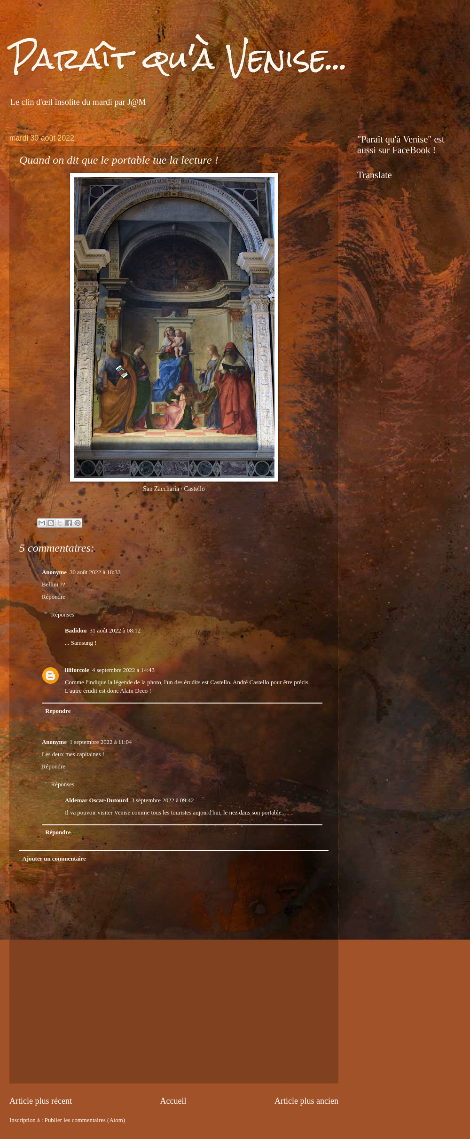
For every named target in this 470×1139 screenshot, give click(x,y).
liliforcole (77, 670)
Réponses (62, 614)
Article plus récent (40, 1101)
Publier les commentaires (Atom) (85, 1120)
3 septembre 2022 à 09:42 (162, 800)
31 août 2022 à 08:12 (115, 630)
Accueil (173, 1101)
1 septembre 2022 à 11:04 (101, 742)
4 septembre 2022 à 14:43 (123, 670)
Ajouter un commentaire (54, 858)
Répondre (53, 596)
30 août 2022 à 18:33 (95, 572)
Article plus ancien (306, 1101)
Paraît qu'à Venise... (178, 58)
